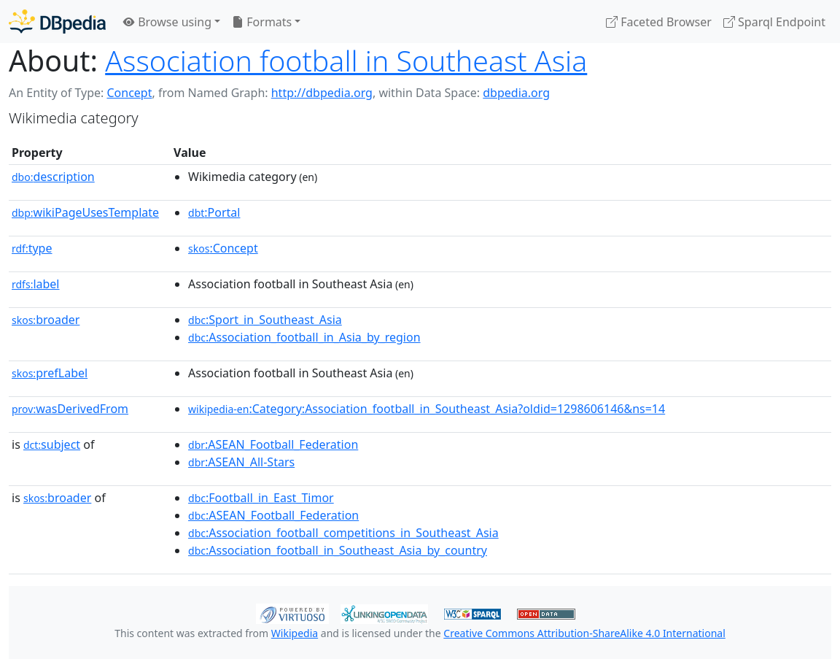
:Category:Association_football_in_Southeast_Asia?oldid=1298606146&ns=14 (426, 409)
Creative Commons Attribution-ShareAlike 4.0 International (584, 633)
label (36, 284)
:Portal (214, 212)
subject (51, 444)
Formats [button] (262, 22)
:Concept (223, 248)
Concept (129, 93)
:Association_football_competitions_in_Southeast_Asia (343, 533)
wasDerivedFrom (70, 409)
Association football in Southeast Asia (346, 60)
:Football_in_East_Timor (261, 498)
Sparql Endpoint (774, 22)
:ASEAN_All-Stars (241, 462)
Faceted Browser (659, 22)
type (32, 248)
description (53, 177)
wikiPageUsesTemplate (85, 212)
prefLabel (50, 373)
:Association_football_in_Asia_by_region (304, 337)
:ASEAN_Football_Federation (273, 444)
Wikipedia (294, 633)
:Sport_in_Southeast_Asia (265, 320)
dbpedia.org (516, 93)
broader (45, 320)
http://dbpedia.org (322, 93)
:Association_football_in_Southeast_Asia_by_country (337, 550)
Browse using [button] (167, 22)
